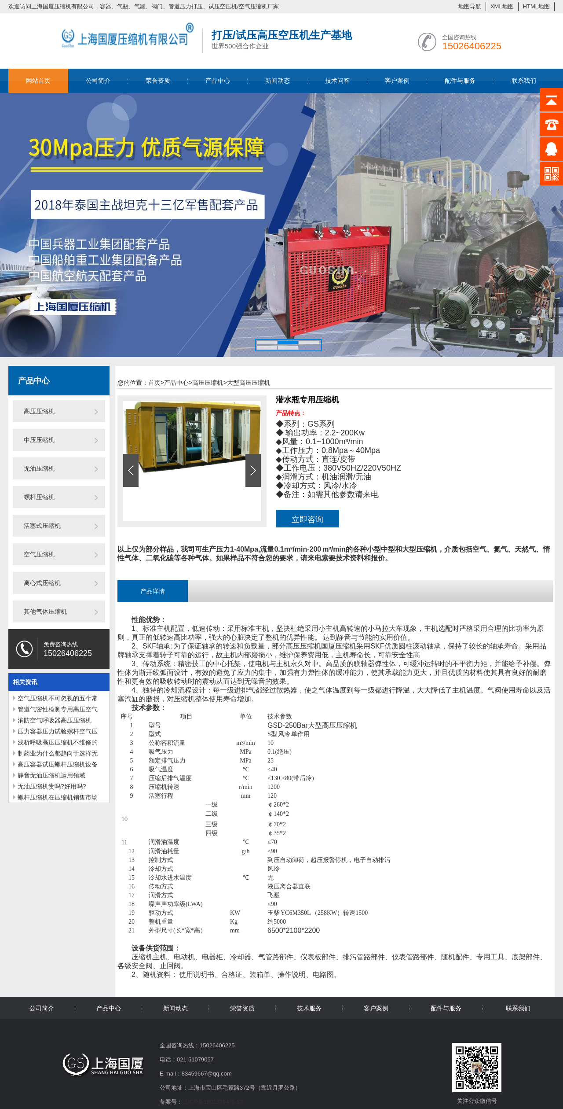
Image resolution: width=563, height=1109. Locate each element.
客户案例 (397, 80)
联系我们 (524, 80)
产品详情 (152, 591)
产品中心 (217, 80)
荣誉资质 (158, 80)
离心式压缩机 (42, 582)
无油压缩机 (39, 468)
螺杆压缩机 (39, 497)
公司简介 (98, 80)
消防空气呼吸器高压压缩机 (54, 720)
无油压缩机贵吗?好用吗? (52, 786)
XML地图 (502, 6)
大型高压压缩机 (248, 382)
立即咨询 (307, 519)
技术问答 (337, 80)
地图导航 (469, 6)
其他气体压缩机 (45, 611)
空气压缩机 (39, 554)
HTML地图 (536, 6)
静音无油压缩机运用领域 (51, 775)
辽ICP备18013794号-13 (213, 1101)
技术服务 (309, 1008)
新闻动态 (277, 80)
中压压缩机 (39, 439)
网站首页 (38, 80)
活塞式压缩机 (42, 525)
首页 (156, 382)
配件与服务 (460, 80)
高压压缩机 (39, 411)
